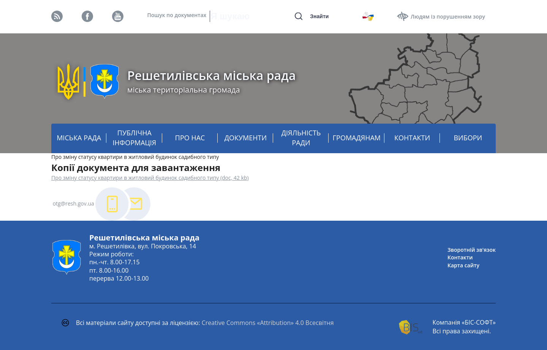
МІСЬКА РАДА (79, 137)
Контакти (460, 257)
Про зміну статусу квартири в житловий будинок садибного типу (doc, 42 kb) (150, 177)
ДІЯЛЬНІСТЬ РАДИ (301, 137)
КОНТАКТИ (412, 137)
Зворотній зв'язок (471, 249)
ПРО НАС (190, 137)
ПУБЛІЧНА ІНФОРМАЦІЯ (135, 137)
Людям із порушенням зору (448, 16)
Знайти (319, 16)
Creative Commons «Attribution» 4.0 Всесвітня (268, 323)
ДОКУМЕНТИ (245, 137)
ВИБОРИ (468, 137)
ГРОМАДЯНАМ (357, 137)
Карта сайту (463, 265)
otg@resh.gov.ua (73, 203)
